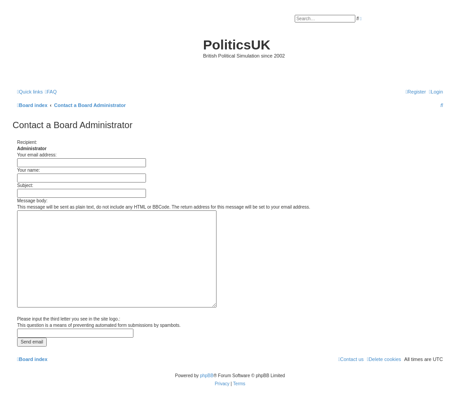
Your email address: (37, 154)
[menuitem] (51, 91)
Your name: (28, 170)
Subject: (25, 185)
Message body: (32, 200)
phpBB (206, 375)
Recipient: (27, 142)
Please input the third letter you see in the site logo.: (68, 318)
